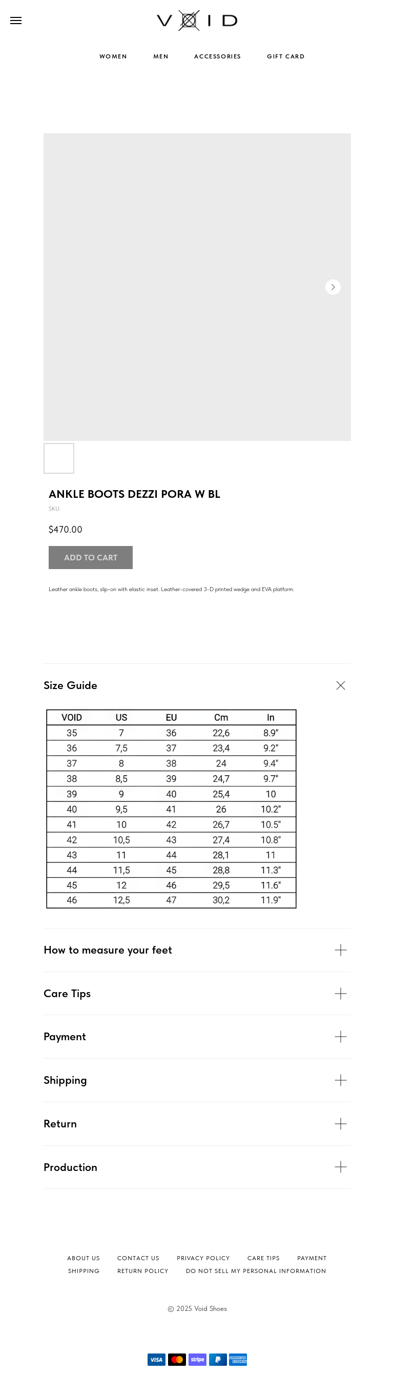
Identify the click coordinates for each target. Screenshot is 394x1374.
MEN (161, 56)
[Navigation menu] (16, 20)
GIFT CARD (286, 56)
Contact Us (138, 1258)
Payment (312, 1258)
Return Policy (143, 1271)
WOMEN (113, 56)
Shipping (84, 1271)
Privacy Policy (203, 1258)
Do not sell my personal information (256, 1271)
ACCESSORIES (217, 56)
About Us (83, 1258)
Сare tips (263, 1258)
